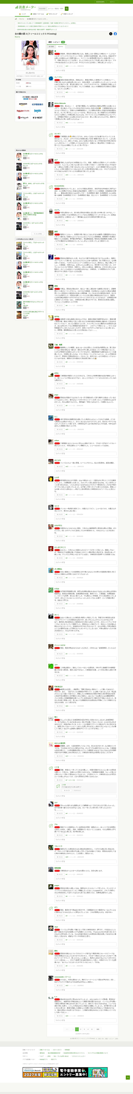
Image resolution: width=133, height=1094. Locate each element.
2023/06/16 (81, 1016)
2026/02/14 (81, 92)
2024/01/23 (80, 780)
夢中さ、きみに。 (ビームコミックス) (33, 183)
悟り (56, 717)
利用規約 (67, 1049)
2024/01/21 (80, 813)
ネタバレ (60, 46)
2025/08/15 (81, 220)
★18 (67, 466)
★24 (67, 429)
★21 (67, 92)
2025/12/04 (81, 175)
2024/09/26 (80, 558)
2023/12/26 (81, 857)
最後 (98, 1029)
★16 (67, 66)
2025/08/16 (80, 198)
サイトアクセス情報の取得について (98, 1053)
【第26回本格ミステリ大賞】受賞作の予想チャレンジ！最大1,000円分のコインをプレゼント (43, 26)
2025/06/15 (80, 275)
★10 (67, 220)
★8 (67, 244)
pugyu (56, 885)
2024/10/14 (80, 514)
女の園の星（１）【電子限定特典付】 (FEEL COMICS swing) (33, 213)
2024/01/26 (81, 756)
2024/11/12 (81, 466)
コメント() (72, 66)
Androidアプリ (44, 1059)
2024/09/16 (80, 603)
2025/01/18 (80, 362)
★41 (67, 122)
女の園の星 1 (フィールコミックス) (33, 153)
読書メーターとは (45, 1049)
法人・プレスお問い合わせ (61, 1056)
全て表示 (51, 46)
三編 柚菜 (58, 345)
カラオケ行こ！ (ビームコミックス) (33, 223)
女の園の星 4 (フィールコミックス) (33, 203)
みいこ (56, 615)
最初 (67, 1029)
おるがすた (58, 525)
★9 (67, 305)
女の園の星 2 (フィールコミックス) (33, 173)
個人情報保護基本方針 (54, 1053)
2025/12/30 (80, 148)
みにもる (57, 460)
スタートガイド (57, 1049)
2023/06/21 (81, 985)
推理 (56, 231)
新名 (56, 951)
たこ (56, 416)
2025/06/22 (80, 244)
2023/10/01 (80, 965)
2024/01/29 (80, 732)
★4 (67, 333)
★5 (67, 383)
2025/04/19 (80, 333)
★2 (67, 536)
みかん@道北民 (59, 743)
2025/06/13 (80, 305)
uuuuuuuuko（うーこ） (63, 977)
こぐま (56, 767)
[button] (66, 9)
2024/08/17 (80, 634)
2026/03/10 (81, 66)
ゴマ (56, 665)
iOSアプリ (54, 1059)
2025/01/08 (80, 383)
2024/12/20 (81, 429)
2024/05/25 (80, 653)
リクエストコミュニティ (78, 1056)
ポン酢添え (58, 569)
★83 (67, 706)
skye (56, 927)
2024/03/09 (81, 706)
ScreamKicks (59, 186)
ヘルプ (41, 1056)
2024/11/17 (80, 449)
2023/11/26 (80, 939)
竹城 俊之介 (58, 686)
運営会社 (42, 1053)
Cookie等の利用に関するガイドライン (74, 1053)
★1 (67, 514)
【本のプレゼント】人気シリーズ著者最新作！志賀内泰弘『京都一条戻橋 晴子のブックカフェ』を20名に (46, 23)
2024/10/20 (80, 495)
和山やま (21, 19)
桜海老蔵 (57, 868)
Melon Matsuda (60, 103)
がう (56, 907)
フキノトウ (58, 846)
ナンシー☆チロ (59, 645)
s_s (55, 996)
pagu (56, 395)
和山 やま (25, 165)
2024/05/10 (81, 675)
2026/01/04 (81, 122)
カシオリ (57, 134)
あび (56, 160)
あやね (56, 316)
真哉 (56, 286)
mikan (56, 440)
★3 (67, 149)
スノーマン (58, 77)
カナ (56, 802)
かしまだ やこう (60, 547)
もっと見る (38, 233)
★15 (67, 675)
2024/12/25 (80, 405)
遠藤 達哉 (25, 305)
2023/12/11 (80, 896)
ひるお (56, 589)
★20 (67, 857)
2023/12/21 (80, 874)
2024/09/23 (80, 577)
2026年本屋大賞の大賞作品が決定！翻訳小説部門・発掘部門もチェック (37, 29)
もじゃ (56, 506)
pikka (56, 373)
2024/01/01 (80, 835)
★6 (67, 362)
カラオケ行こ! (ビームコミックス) (32, 163)
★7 (67, 780)
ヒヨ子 (56, 477)
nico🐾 (57, 210)
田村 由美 (25, 315)
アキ (56, 824)
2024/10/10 (80, 536)
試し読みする (30, 73)
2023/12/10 (80, 915)
